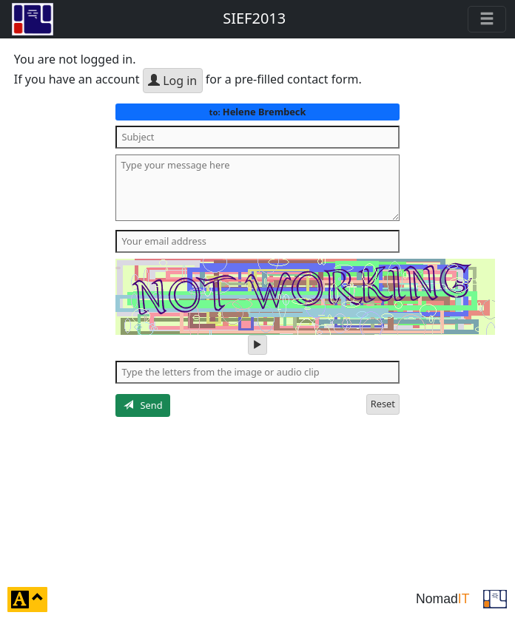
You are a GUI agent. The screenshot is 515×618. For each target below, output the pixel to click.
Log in (172, 80)
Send (143, 405)
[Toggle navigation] (487, 19)
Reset (383, 403)
